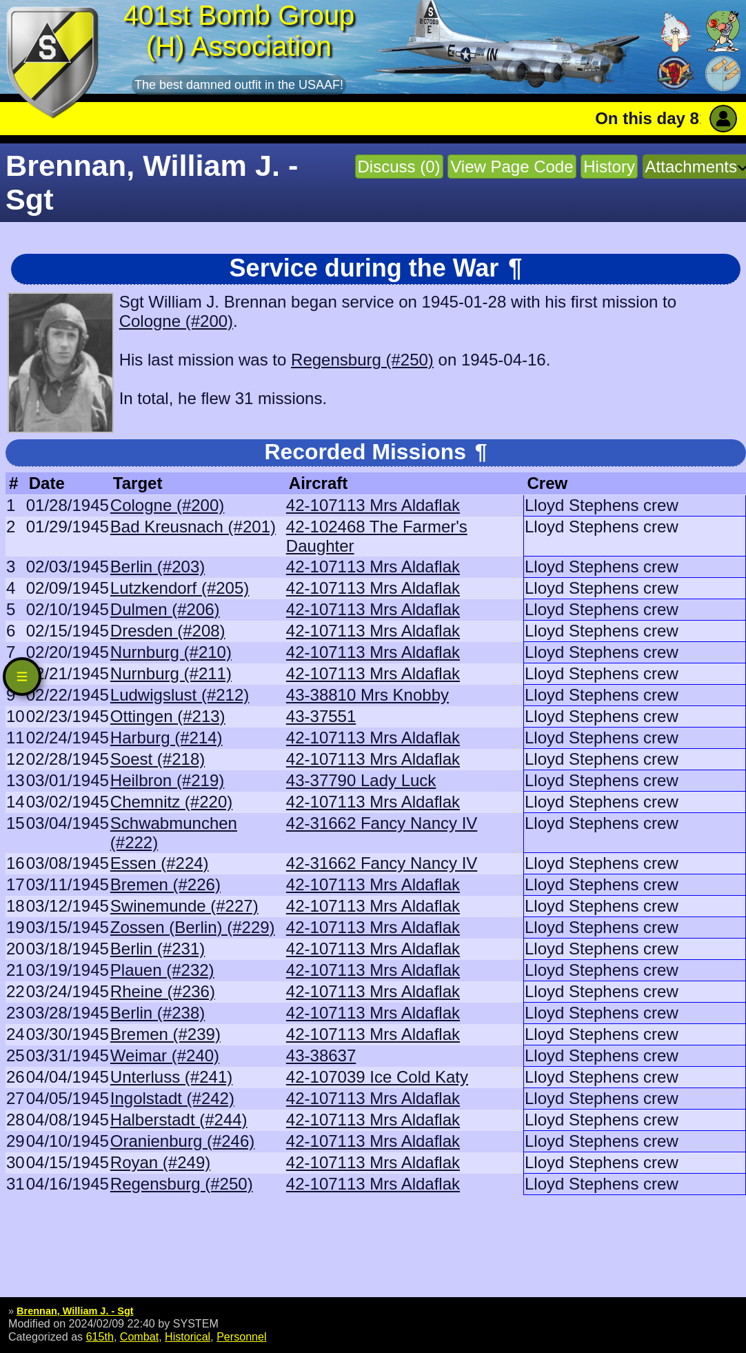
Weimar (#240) (164, 1055)
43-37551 (321, 716)
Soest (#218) (157, 759)
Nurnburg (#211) (171, 673)
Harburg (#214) (166, 737)
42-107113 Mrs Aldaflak (373, 505)
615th (100, 1336)
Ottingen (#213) (167, 716)
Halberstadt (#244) (179, 1119)
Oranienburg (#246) (182, 1141)
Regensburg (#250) (362, 359)
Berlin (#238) (157, 1012)
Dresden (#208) (167, 630)
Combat (139, 1336)
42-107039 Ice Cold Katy (377, 1077)
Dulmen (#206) (165, 609)
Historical (187, 1336)
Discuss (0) (399, 166)
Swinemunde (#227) (184, 905)
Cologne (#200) (176, 321)
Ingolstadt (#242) (172, 1098)
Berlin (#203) (157, 566)
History (609, 166)
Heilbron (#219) (167, 780)
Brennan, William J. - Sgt (75, 1310)
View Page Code (511, 166)
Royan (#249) (160, 1162)
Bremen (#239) (165, 1034)
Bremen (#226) (165, 884)
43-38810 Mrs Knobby (367, 694)
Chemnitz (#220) (171, 801)
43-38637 (321, 1055)
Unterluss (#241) (171, 1077)
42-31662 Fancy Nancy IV (382, 823)
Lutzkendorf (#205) (179, 588)
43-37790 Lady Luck (361, 780)
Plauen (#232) (162, 970)
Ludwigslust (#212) (179, 694)
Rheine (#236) (162, 991)
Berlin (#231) (157, 948)
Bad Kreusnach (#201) (193, 526)
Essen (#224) (159, 863)
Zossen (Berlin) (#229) (192, 927)
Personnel (241, 1336)
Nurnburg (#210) (171, 652)
